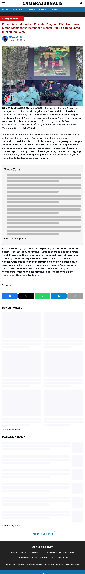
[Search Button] (81, 3)
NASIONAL (18, 9)
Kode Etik (10, 564)
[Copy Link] (75, 296)
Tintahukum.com (47, 557)
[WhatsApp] (59, 296)
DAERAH (31, 9)
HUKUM (42, 9)
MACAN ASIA (64, 557)
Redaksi (20, 564)
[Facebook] (10, 296)
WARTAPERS (34, 552)
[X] (26, 296)
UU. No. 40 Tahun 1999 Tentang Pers (61, 564)
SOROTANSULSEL (18, 552)
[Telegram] (42, 296)
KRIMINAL (55, 9)
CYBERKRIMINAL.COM (51, 552)
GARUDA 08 (68, 552)
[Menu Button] (4, 3)
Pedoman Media (34, 564)
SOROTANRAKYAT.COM (26, 557)
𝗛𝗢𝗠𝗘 (5, 9)
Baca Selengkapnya (42, 534)
